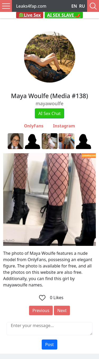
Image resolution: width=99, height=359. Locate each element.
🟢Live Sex (30, 15)
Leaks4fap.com (31, 6)
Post (49, 344)
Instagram (64, 126)
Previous (40, 310)
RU (82, 6)
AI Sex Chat (49, 113)
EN (74, 6)
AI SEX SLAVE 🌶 (64, 15)
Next (62, 310)
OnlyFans (34, 126)
